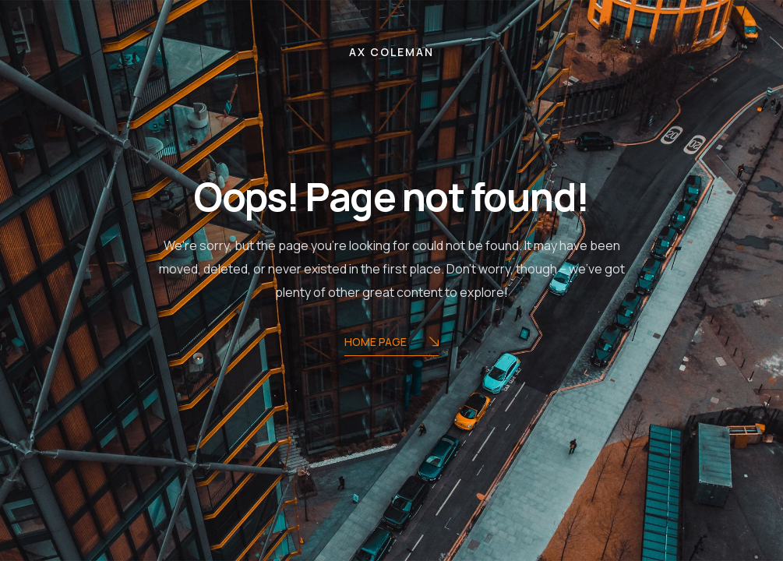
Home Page (391, 343)
